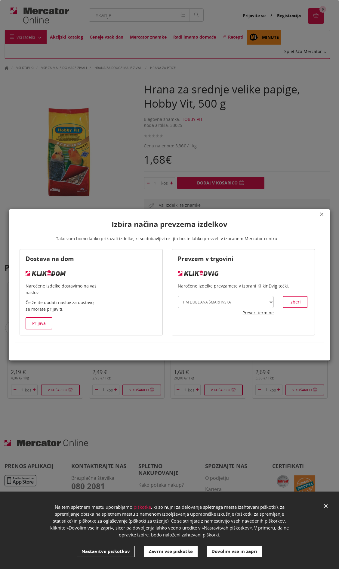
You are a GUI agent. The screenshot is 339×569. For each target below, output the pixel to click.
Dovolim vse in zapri (234, 551)
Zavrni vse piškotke (171, 551)
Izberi (295, 302)
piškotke (142, 507)
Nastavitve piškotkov (106, 551)
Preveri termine (258, 313)
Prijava (39, 323)
